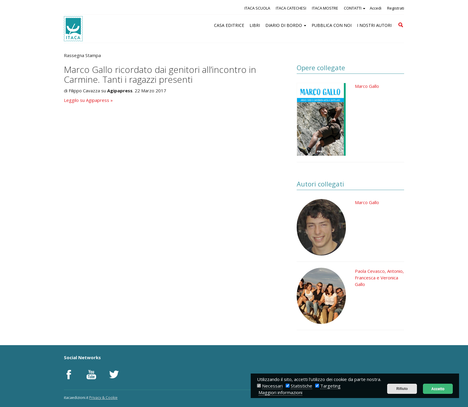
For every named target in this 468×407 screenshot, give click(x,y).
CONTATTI (354, 8)
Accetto (437, 389)
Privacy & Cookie (103, 397)
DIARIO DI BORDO (285, 25)
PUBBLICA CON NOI (332, 25)
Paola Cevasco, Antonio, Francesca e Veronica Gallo (379, 277)
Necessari (272, 386)
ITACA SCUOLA (257, 8)
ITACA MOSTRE (325, 8)
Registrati (395, 8)
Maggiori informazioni (280, 392)
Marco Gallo (367, 86)
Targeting (330, 386)
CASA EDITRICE (229, 25)
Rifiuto (402, 389)
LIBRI (255, 25)
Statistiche (301, 386)
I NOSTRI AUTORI (374, 25)
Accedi (375, 8)
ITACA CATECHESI (291, 8)
